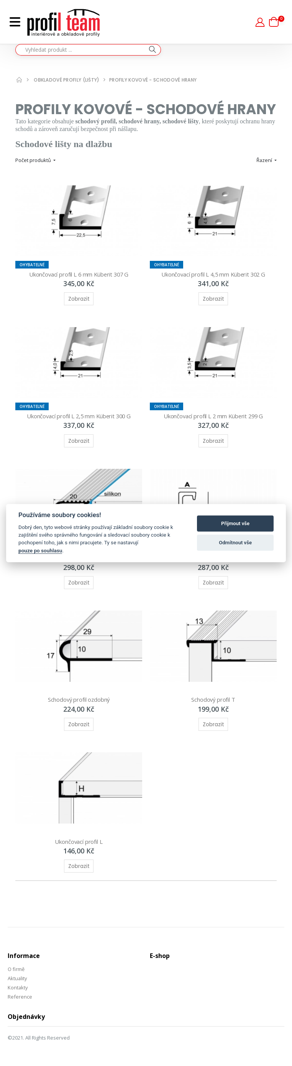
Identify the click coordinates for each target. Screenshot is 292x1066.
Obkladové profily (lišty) (67, 80)
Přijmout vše (235, 523)
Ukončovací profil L (79, 841)
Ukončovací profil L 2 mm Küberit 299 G (213, 416)
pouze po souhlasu (40, 550)
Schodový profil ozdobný (79, 699)
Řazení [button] (264, 160)
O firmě (16, 969)
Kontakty (18, 987)
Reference (20, 996)
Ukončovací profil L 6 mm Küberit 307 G (79, 274)
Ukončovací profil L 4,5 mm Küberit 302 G (213, 274)
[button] (276, 22)
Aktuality (18, 978)
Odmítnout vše (235, 542)
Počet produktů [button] (33, 160)
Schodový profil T (213, 699)
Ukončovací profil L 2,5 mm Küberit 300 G (78, 416)
